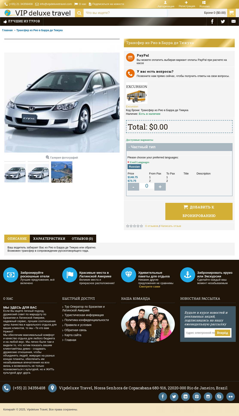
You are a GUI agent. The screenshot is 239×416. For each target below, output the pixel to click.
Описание (17, 239)
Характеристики (49, 239)
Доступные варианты (139, 139)
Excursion (132, 106)
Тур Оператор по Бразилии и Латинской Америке (83, 308)
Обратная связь (74, 330)
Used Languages (139, 162)
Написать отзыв (170, 226)
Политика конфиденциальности (85, 320)
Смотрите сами (149, 286)
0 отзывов (151, 226)
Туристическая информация (83, 315)
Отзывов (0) (82, 239)
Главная (69, 340)
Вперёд (222, 333)
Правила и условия (76, 325)
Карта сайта (71, 335)
